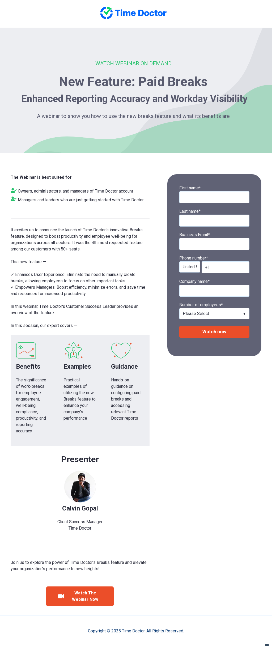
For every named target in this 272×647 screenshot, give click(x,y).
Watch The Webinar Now (78, 596)
